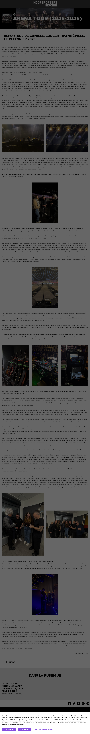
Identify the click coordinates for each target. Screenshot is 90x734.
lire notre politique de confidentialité (13, 724)
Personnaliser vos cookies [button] (44, 729)
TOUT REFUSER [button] (24, 729)
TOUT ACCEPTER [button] (8, 729)
